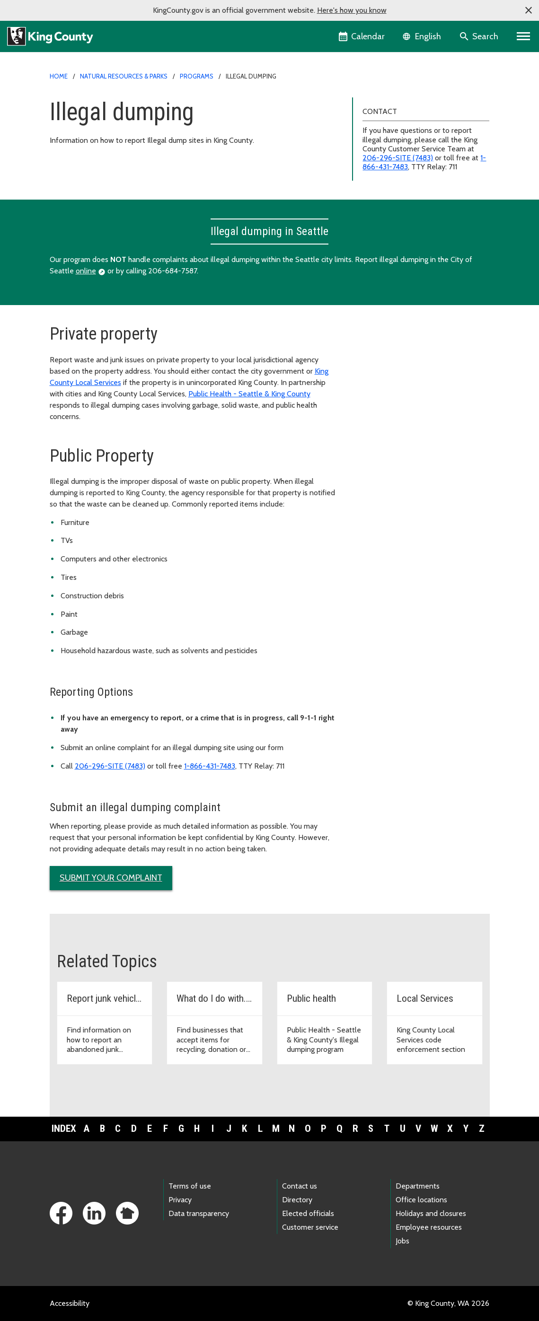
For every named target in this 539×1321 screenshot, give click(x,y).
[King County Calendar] (362, 36)
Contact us (299, 1185)
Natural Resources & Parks (124, 76)
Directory (297, 1199)
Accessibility (69, 1303)
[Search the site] (479, 36)
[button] (528, 10)
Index (64, 1128)
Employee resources (429, 1227)
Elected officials (308, 1213)
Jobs (402, 1240)
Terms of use (189, 1185)
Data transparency (198, 1213)
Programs (196, 76)
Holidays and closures (431, 1213)
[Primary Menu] (523, 36)
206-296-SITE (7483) (397, 157)
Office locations (421, 1199)
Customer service (310, 1227)
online (86, 270)
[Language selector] (423, 36)
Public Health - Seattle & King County (249, 393)
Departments (418, 1185)
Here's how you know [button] (352, 10)
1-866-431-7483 (209, 765)
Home (59, 76)
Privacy (180, 1199)
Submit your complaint (111, 878)
